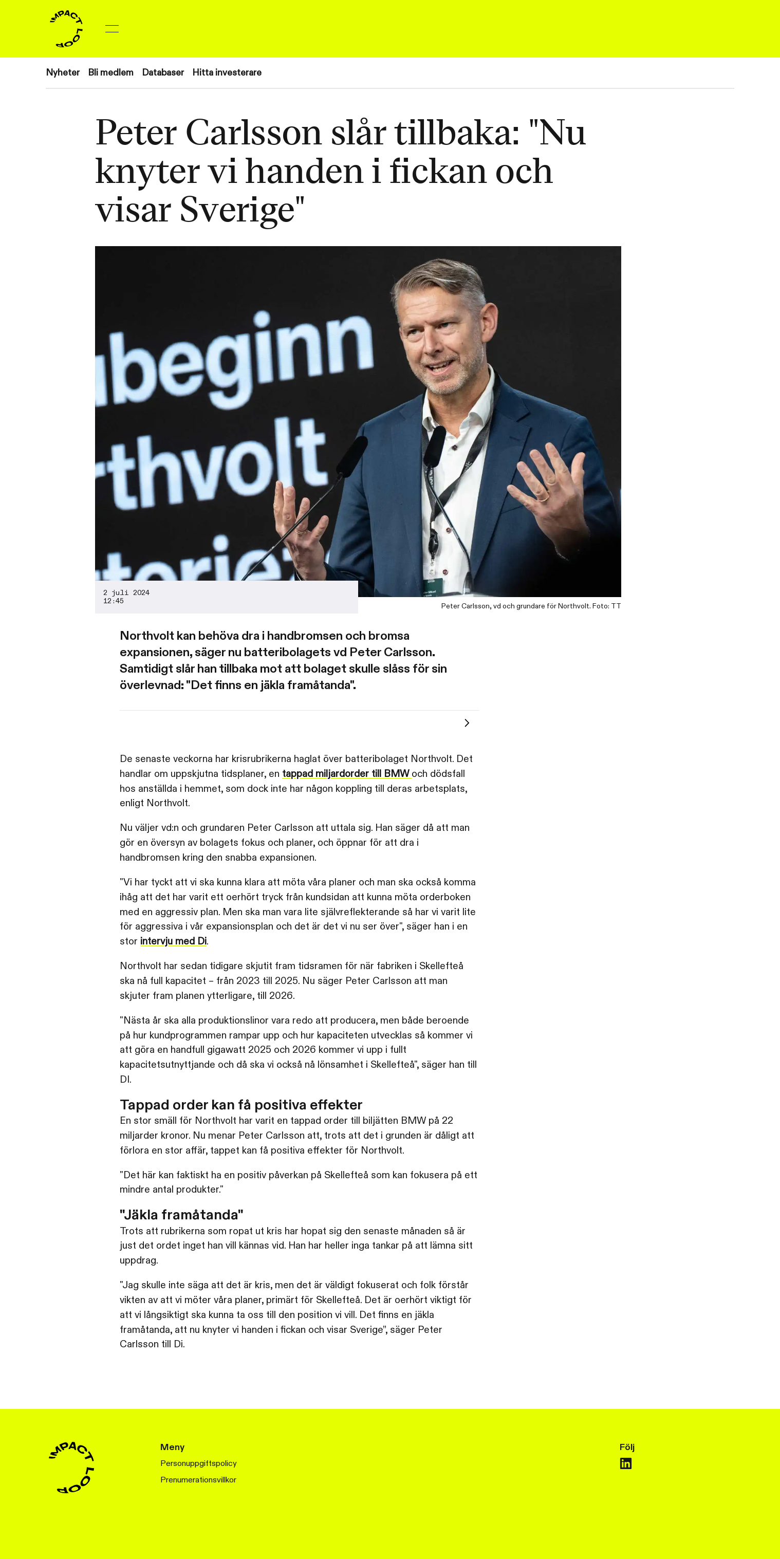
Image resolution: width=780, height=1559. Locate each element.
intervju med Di (173, 941)
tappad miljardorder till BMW (347, 774)
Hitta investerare (227, 73)
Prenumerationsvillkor (198, 1480)
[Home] (66, 28)
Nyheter (63, 73)
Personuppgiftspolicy (198, 1463)
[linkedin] (626, 1463)
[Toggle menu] (112, 28)
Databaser (163, 73)
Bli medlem (111, 73)
